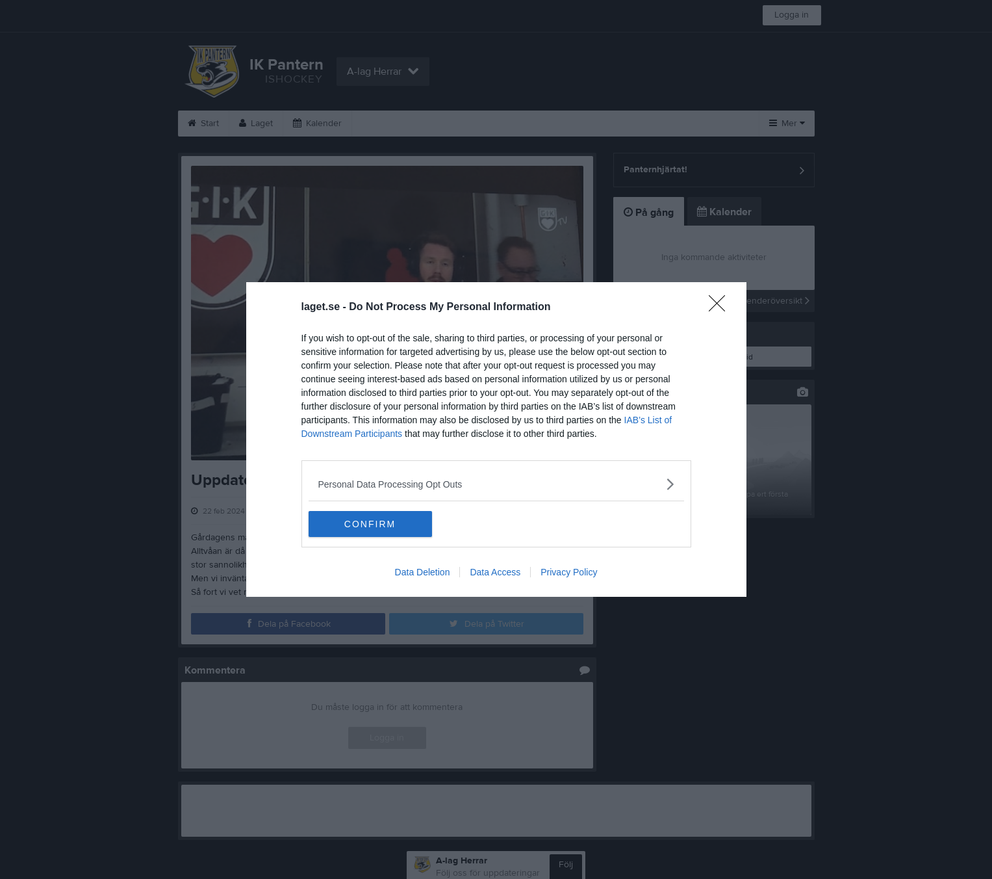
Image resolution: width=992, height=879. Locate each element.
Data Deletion (422, 572)
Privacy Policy (569, 572)
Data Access (495, 572)
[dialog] (496, 439)
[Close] (721, 307)
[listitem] (496, 484)
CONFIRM (370, 524)
